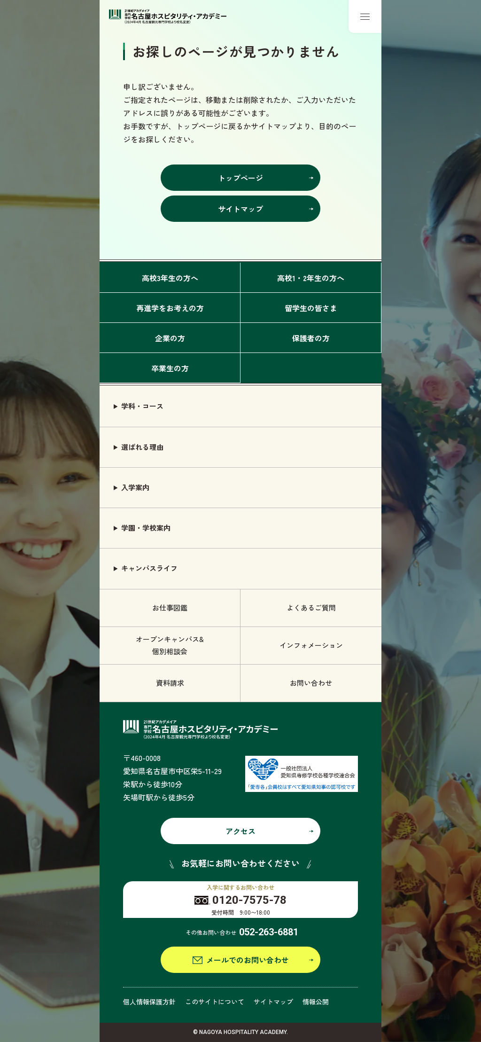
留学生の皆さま (311, 307)
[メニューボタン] (365, 16)
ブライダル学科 (418, 886)
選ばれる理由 (142, 447)
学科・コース (142, 406)
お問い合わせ (311, 683)
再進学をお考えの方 (170, 307)
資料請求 (170, 683)
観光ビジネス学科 (422, 1017)
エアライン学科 (418, 951)
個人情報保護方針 (149, 1001)
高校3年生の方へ (170, 277)
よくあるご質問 (311, 607)
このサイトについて (214, 1001)
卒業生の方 (170, 368)
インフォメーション (311, 645)
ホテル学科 (411, 908)
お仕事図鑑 (169, 607)
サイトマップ (273, 1001)
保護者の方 (311, 338)
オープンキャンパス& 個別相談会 (170, 645)
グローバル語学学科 (425, 995)
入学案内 (135, 487)
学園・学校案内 (146, 528)
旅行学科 (408, 930)
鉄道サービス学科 (422, 973)
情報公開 (316, 1001)
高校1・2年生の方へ (310, 277)
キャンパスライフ (149, 568)
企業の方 (170, 338)
